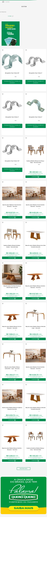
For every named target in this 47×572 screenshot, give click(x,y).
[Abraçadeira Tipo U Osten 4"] (12, 114)
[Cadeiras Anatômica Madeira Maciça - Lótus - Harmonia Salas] (35, 443)
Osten (7, 1)
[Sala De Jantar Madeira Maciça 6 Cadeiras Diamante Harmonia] (12, 403)
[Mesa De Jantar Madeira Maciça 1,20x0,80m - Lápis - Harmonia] (12, 362)
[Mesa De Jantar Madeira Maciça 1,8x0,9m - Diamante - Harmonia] (12, 443)
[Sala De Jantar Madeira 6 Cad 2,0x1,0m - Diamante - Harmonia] (12, 200)
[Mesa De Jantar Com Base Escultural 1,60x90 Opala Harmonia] (12, 281)
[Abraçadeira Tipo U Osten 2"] (35, 114)
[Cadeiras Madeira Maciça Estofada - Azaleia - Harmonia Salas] (12, 240)
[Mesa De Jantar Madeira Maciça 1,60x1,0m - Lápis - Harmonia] (35, 322)
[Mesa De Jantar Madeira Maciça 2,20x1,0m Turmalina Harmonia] (35, 403)
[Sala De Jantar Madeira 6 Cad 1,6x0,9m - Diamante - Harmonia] (35, 362)
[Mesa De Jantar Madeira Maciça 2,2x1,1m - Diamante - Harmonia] (12, 322)
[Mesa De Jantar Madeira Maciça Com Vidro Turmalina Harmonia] (35, 240)
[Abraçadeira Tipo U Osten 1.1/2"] (12, 158)
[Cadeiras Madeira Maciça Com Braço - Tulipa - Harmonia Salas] (35, 158)
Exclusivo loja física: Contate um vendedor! (12, 81)
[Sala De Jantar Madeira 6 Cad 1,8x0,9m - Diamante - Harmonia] (35, 200)
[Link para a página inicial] (3, 2)
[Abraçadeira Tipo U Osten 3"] (35, 70)
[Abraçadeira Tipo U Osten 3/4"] (12, 70)
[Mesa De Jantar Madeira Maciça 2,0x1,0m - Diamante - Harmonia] (35, 281)
